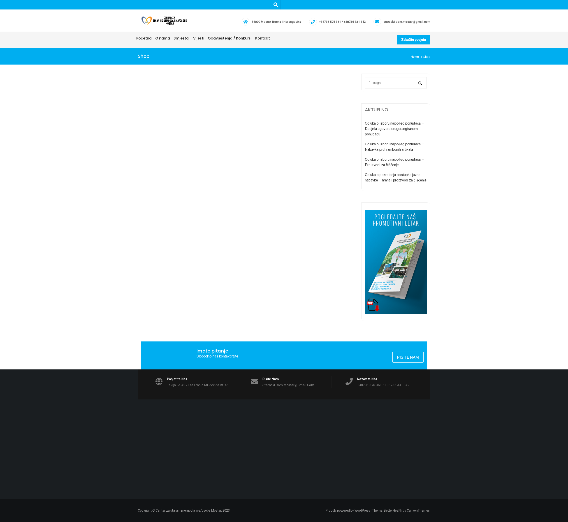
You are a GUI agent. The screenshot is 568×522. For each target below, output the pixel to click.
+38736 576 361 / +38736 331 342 (342, 21)
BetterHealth (393, 510)
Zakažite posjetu (413, 40)
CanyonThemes (418, 510)
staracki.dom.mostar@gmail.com (406, 21)
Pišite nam (408, 357)
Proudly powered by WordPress (348, 510)
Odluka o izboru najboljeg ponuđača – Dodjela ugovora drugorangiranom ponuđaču (394, 128)
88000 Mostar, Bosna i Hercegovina (276, 21)
